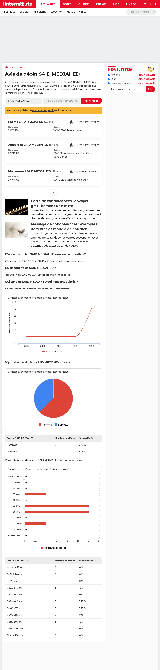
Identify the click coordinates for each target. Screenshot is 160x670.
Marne (78, 130)
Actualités (48, 4)
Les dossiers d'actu (119, 83)
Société (24, 12)
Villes (82, 12)
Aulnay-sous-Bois (76, 153)
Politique (9, 12)
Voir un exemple (146, 74)
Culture (83, 4)
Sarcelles (71, 179)
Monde (71, 12)
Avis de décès (18, 67)
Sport (67, 4)
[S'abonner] (131, 89)
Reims (70, 130)
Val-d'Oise (82, 179)
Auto (116, 4)
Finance (101, 4)
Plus (131, 4)
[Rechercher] (141, 12)
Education (56, 12)
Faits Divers (39, 12)
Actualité (114, 74)
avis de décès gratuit (43, 110)
